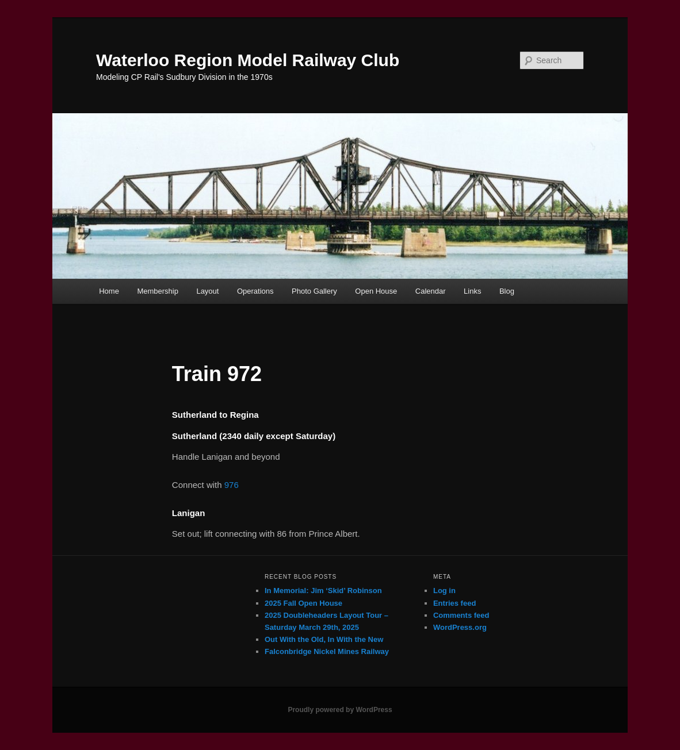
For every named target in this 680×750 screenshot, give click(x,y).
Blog (506, 291)
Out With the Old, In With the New (324, 639)
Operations (255, 291)
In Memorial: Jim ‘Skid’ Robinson (323, 590)
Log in (444, 590)
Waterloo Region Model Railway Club (247, 60)
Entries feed (454, 603)
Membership (157, 291)
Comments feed (461, 615)
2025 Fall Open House (303, 603)
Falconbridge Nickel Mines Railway (327, 651)
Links (472, 291)
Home (109, 291)
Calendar (430, 291)
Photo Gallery (314, 291)
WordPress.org (460, 627)
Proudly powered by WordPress (340, 710)
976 (231, 485)
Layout (207, 291)
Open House (376, 291)
